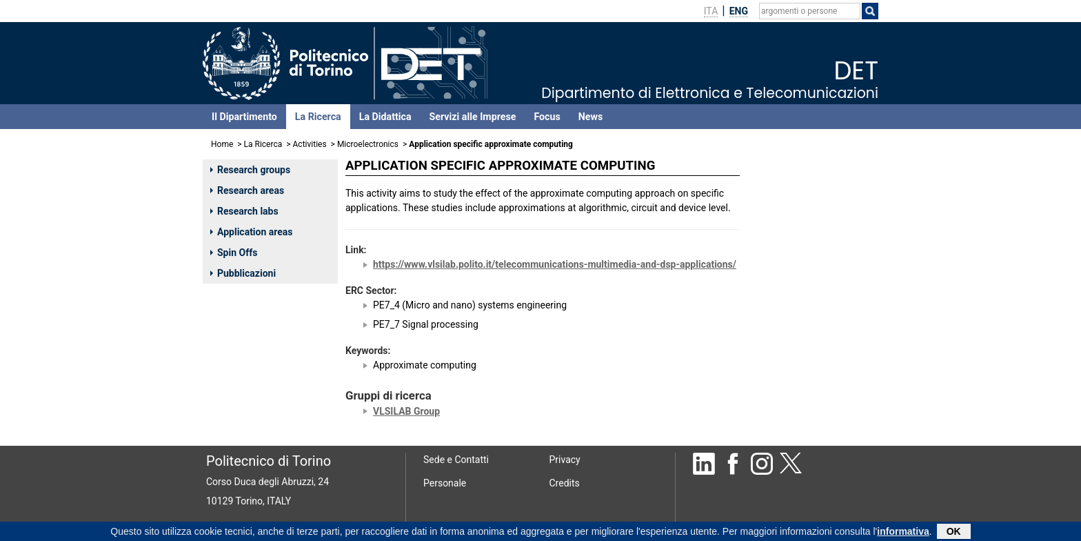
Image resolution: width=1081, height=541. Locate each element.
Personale (444, 483)
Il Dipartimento (244, 116)
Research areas (247, 190)
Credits (564, 483)
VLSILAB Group (406, 411)
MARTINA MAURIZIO (802, 193)
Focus (547, 116)
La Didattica (385, 116)
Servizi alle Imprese (473, 116)
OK (954, 531)
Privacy (564, 459)
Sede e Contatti (456, 459)
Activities (310, 144)
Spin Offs (233, 252)
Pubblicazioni (243, 273)
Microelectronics (367, 144)
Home (222, 144)
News (590, 116)
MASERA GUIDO (792, 226)
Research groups (250, 169)
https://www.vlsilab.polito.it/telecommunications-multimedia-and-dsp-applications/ (554, 264)
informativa (903, 531)
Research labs (244, 211)
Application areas (251, 231)
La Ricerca (318, 116)
